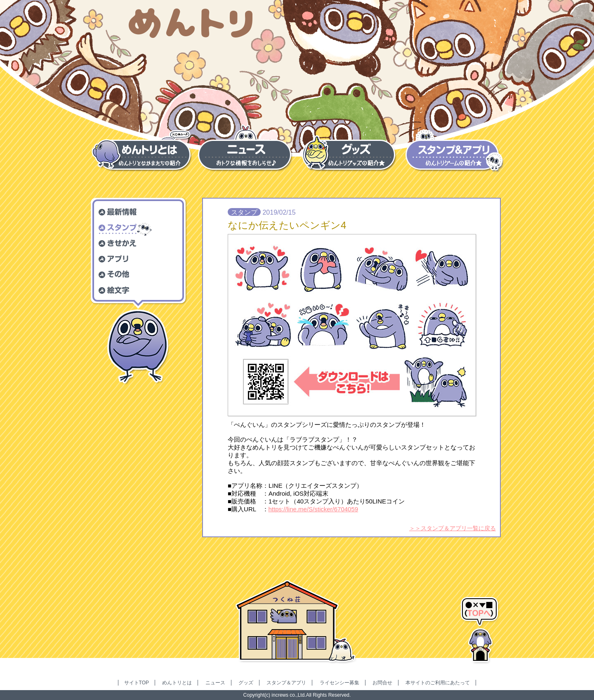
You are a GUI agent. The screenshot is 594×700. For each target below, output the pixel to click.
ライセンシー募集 (339, 683)
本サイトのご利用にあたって (437, 683)
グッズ (245, 683)
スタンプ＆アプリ (286, 683)
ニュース (215, 683)
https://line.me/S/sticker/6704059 (313, 509)
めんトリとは (177, 683)
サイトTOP (136, 683)
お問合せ (382, 683)
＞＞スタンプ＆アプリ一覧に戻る (452, 528)
